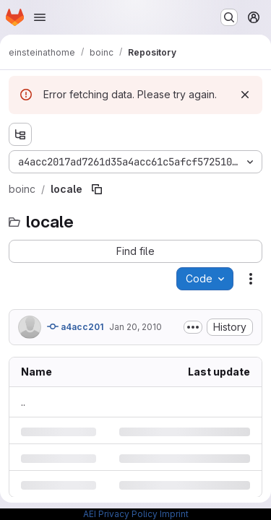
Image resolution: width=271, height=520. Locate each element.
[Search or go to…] (229, 17)
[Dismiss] (245, 94)
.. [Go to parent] (23, 402)
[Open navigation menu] (39, 17)
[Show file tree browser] (20, 134)
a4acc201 (75, 326)
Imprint (174, 513)
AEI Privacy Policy (120, 513)
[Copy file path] (96, 189)
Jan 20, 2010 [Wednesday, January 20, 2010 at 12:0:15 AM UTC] (135, 326)
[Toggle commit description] (193, 327)
